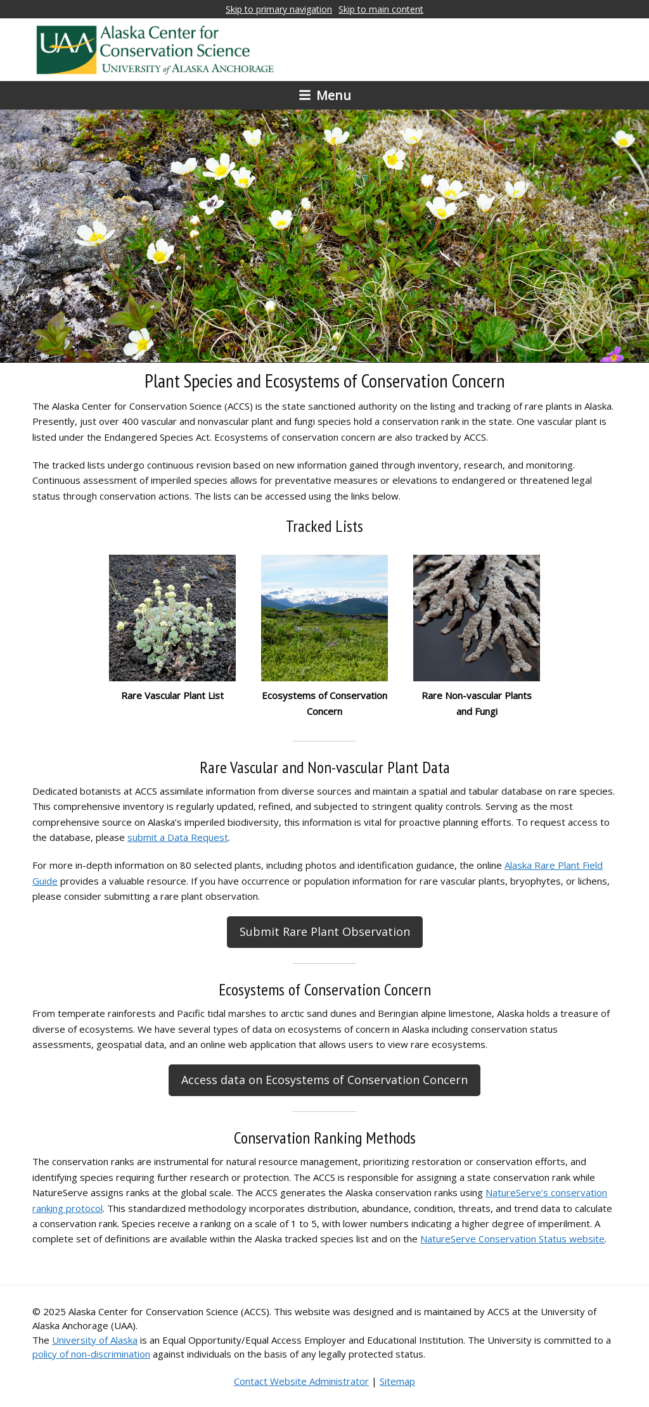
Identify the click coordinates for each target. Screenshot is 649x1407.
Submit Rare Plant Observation (325, 931)
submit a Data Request (177, 837)
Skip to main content (380, 9)
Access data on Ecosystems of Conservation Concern (324, 1079)
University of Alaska (95, 1340)
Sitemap (397, 1381)
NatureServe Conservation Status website (512, 1238)
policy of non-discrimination (91, 1353)
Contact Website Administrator (301, 1381)
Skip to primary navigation (279, 9)
